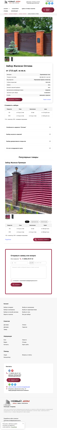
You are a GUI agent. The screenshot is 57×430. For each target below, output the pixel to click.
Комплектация (44, 221)
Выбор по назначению (28, 309)
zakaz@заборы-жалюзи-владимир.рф (19, 389)
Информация (14, 11)
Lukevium (15, 420)
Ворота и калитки (8, 316)
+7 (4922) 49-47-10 (49, 1)
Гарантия (24, 329)
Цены (27, 221)
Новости (24, 342)
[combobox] (31, 262)
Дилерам (6, 329)
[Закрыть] (23, 423)
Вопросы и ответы (27, 357)
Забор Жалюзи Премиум (15, 163)
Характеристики (34, 221)
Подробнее (14, 427)
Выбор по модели (13, 13)
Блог (5, 342)
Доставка (6, 326)
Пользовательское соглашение (12, 424)
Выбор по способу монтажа (11, 314)
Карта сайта (25, 346)
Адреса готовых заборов (28, 8)
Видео (5, 344)
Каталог (6, 8)
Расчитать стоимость (43, 239)
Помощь (6, 353)
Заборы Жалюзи (22, 13)
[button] (5, 157)
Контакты (6, 346)
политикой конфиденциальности (28, 282)
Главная (5, 13)
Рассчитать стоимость (14, 99)
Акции (5, 357)
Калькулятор (15, 8)
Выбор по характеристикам (29, 311)
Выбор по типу (26, 314)
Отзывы (6, 11)
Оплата (24, 326)
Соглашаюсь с (25, 282)
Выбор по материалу (9, 311)
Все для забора (26, 316)
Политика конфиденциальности (12, 422)
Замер (5, 331)
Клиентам (7, 323)
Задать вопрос (47, 99)
